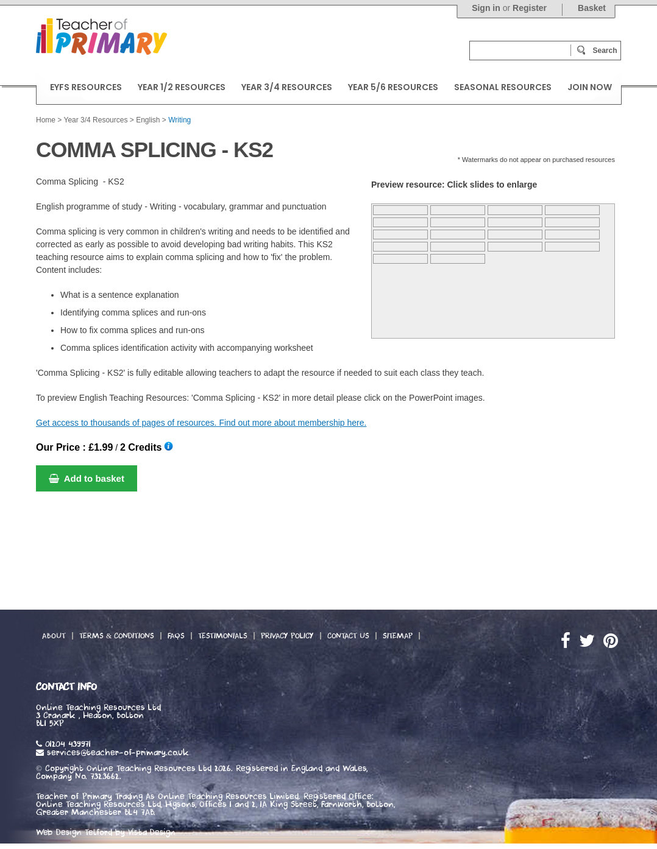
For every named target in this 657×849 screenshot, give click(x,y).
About (54, 635)
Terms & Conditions (116, 635)
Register (530, 8)
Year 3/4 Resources (95, 120)
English (148, 120)
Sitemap (398, 635)
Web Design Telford (74, 832)
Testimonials (222, 635)
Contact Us (348, 635)
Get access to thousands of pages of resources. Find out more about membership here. (201, 423)
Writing (179, 120)
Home (45, 120)
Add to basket (86, 478)
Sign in (486, 8)
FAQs (176, 635)
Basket (592, 8)
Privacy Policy (287, 635)
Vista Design (152, 832)
